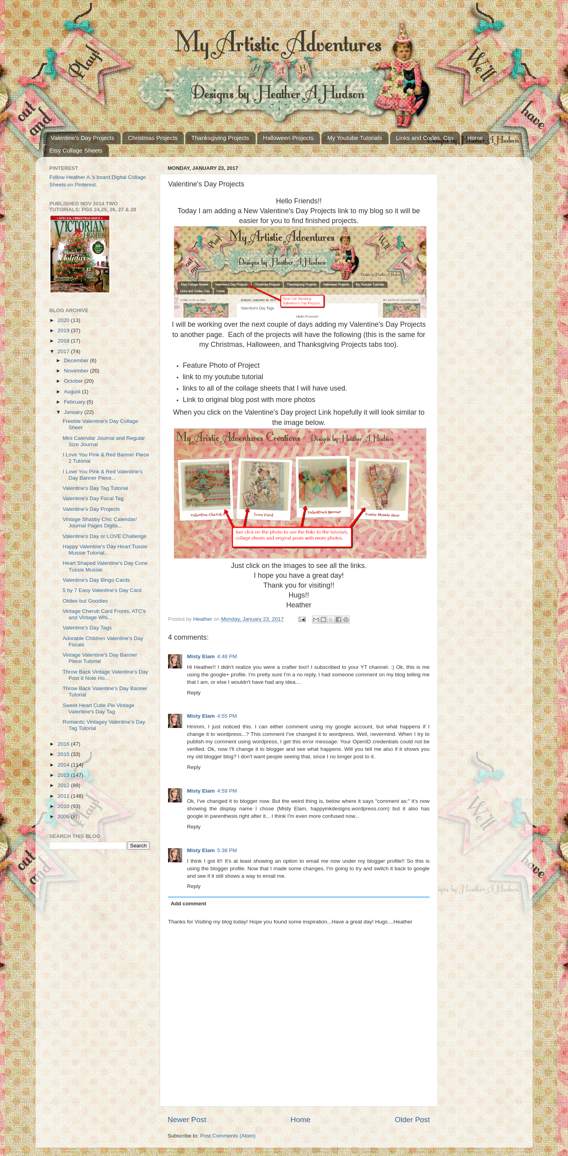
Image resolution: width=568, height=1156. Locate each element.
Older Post (412, 1119)
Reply (194, 693)
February (75, 402)
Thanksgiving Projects (220, 137)
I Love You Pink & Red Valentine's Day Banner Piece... (103, 475)
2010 (64, 806)
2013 (64, 775)
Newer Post (187, 1119)
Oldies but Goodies (85, 601)
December (77, 360)
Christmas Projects (153, 137)
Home (475, 137)
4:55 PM (227, 716)
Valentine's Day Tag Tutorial (95, 488)
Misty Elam (201, 656)
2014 (64, 765)
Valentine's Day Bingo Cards (96, 580)
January (74, 412)
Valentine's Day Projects (82, 137)
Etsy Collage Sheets (76, 150)
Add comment (188, 904)
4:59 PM (227, 791)
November (77, 371)
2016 (64, 744)
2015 (64, 754)
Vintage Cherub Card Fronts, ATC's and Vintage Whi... (104, 614)
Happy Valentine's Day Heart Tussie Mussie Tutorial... (105, 550)
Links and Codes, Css (425, 137)
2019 (64, 330)
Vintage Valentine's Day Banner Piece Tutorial (100, 658)
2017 (64, 351)
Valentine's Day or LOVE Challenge (104, 536)
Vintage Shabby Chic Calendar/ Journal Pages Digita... (100, 522)
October (74, 381)
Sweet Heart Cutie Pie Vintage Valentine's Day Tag (99, 708)
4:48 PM (227, 656)
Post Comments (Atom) (228, 1136)
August (73, 392)
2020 (64, 320)
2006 (64, 816)
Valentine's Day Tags (87, 628)
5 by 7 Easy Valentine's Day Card (102, 590)
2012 (64, 785)
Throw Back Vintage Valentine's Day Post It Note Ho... (105, 675)
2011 (64, 796)
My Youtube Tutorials (354, 137)
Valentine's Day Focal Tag (93, 498)
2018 (64, 341)
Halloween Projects (288, 137)
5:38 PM (227, 850)
